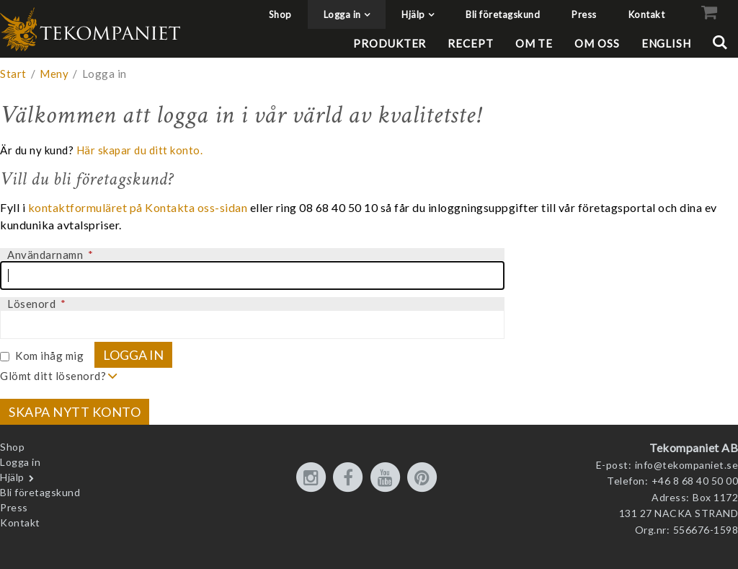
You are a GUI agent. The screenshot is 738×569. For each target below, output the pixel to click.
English (666, 43)
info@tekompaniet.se (687, 465)
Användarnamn (50, 254)
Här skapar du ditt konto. (139, 150)
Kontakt (646, 14)
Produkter (389, 43)
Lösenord (36, 303)
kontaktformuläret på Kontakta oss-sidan (138, 207)
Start (13, 73)
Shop (280, 14)
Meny (54, 73)
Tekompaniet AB (693, 447)
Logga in (342, 14)
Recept (470, 43)
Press (584, 14)
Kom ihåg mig (49, 355)
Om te (534, 43)
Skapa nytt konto (75, 412)
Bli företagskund (503, 14)
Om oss (596, 43)
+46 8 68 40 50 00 (695, 481)
